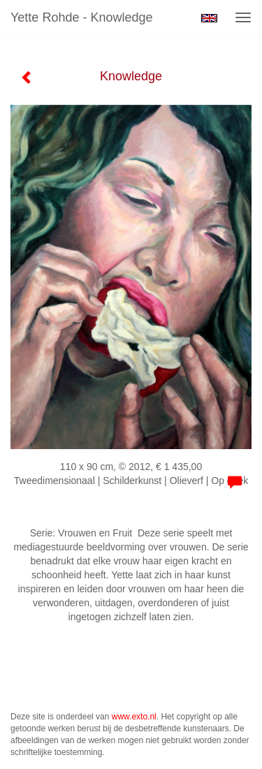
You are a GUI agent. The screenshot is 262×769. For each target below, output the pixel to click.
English (209, 18)
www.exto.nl (134, 717)
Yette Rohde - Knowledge (81, 17)
